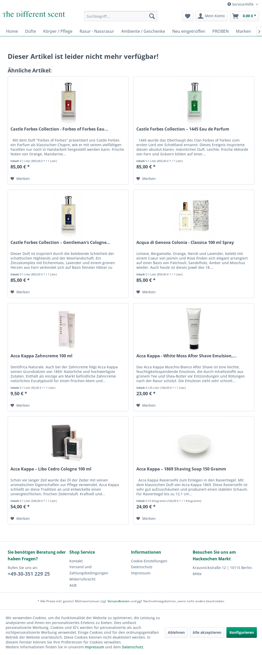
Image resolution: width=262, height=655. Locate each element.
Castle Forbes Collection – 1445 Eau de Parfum (182, 129)
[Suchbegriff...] (121, 16)
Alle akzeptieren (207, 632)
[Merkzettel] (187, 16)
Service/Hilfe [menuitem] (241, 4)
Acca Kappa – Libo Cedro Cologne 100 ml (50, 469)
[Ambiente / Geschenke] (143, 31)
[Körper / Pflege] (58, 31)
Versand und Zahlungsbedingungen (88, 569)
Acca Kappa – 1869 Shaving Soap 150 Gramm (181, 469)
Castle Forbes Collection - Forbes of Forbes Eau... (59, 129)
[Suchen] (152, 16)
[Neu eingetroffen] (189, 31)
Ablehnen (176, 632)
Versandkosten (118, 601)
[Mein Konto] (211, 16)
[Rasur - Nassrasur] (97, 31)
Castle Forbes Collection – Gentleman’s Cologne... (60, 242)
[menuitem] (121, 16)
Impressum (140, 573)
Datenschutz (141, 566)
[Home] (12, 31)
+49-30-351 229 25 (29, 574)
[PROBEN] (220, 31)
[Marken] (243, 31)
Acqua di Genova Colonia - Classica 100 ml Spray (185, 242)
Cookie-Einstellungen (149, 561)
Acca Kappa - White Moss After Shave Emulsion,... (186, 356)
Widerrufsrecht (82, 579)
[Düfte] (30, 31)
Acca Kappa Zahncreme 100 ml (41, 356)
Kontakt (76, 561)
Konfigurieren (242, 632)
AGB (73, 585)
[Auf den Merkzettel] (20, 179)
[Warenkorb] (244, 16)
